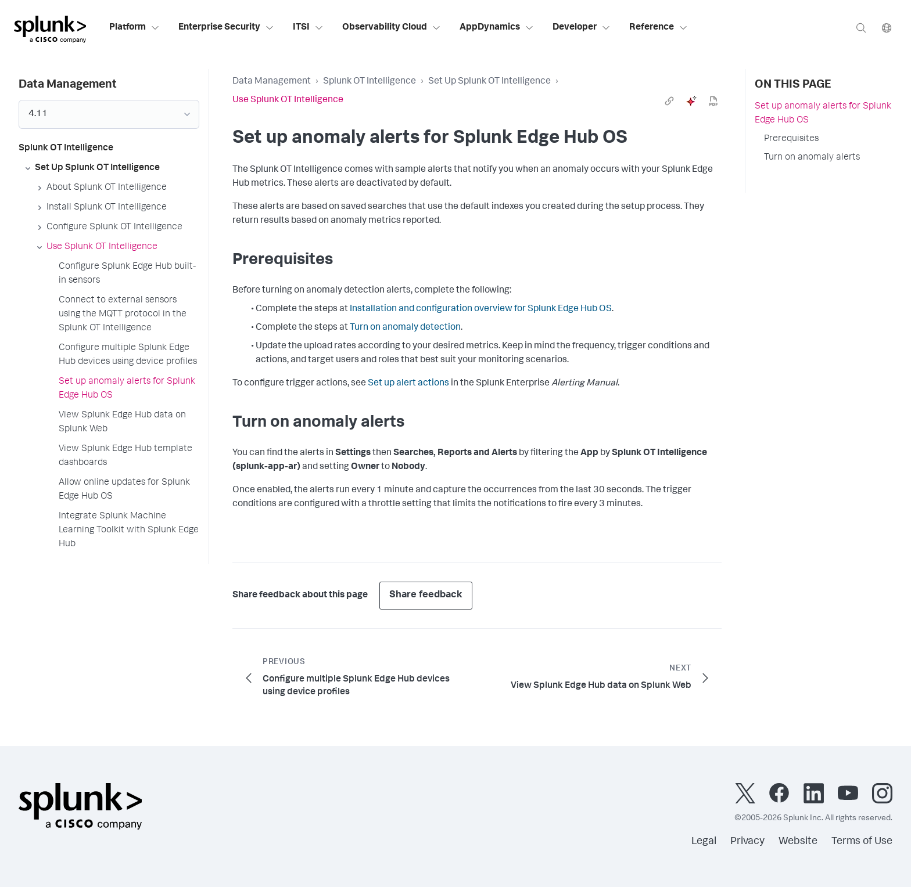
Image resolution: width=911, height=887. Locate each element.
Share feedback (425, 595)
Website (798, 841)
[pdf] (713, 101)
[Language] (886, 27)
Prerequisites (791, 139)
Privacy (747, 841)
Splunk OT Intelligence (369, 81)
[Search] (861, 27)
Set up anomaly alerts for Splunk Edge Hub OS (823, 113)
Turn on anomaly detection (405, 328)
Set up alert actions (408, 383)
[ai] (691, 101)
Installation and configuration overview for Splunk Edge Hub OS (481, 309)
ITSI (308, 28)
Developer (582, 28)
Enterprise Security (226, 28)
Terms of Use (861, 841)
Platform (134, 28)
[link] (669, 101)
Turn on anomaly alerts (812, 158)
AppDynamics (497, 28)
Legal (703, 841)
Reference (658, 28)
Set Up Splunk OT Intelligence (489, 81)
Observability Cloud (391, 28)
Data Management (271, 81)
